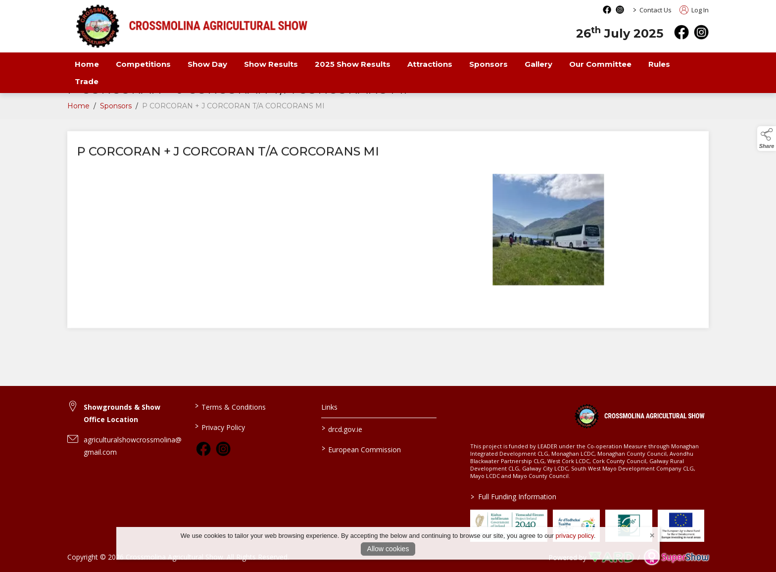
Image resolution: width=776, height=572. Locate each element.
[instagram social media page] (620, 9)
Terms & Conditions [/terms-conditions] (229, 406)
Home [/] (87, 64)
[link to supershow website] (676, 557)
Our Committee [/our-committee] (600, 64)
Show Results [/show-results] (271, 64)
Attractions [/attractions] (429, 64)
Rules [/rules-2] (659, 64)
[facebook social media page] (607, 9)
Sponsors (116, 109)
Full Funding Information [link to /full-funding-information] (513, 496)
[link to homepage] (639, 415)
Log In (694, 9)
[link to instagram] (223, 448)
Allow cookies (388, 549)
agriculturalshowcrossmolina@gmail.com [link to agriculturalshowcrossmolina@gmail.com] (133, 446)
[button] (766, 138)
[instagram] (701, 32)
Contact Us (655, 9)
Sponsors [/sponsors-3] (488, 64)
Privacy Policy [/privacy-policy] (219, 426)
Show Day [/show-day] (207, 64)
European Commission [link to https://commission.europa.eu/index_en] (361, 448)
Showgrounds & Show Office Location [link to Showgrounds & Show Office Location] (122, 413)
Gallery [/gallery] (538, 64)
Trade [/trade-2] (86, 81)
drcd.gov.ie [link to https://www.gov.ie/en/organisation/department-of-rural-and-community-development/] (342, 428)
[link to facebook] (203, 448)
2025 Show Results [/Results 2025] (352, 64)
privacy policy (575, 535)
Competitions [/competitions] (143, 64)
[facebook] (681, 32)
